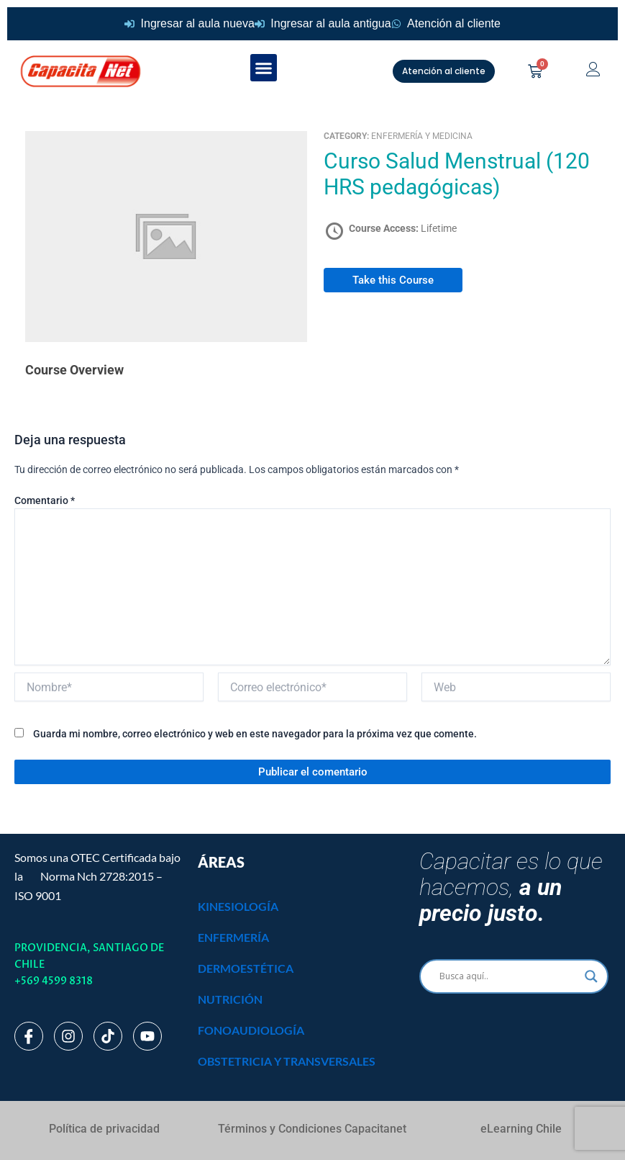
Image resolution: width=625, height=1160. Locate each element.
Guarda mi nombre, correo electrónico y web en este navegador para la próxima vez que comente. (255, 733)
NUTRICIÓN (230, 999)
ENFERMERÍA (233, 937)
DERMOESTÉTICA (245, 968)
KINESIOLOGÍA (238, 906)
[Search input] (507, 976)
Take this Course (393, 280)
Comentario (44, 500)
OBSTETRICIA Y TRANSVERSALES (286, 1061)
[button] (264, 67)
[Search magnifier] (591, 976)
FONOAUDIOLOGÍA (251, 1030)
